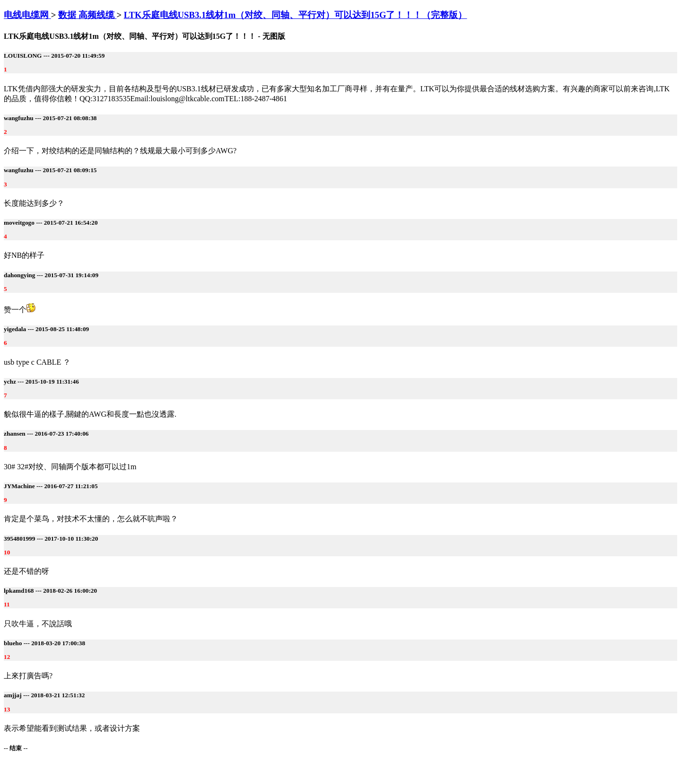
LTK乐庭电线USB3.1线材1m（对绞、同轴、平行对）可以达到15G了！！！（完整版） (295, 15)
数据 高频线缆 (87, 15)
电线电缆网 (27, 15)
